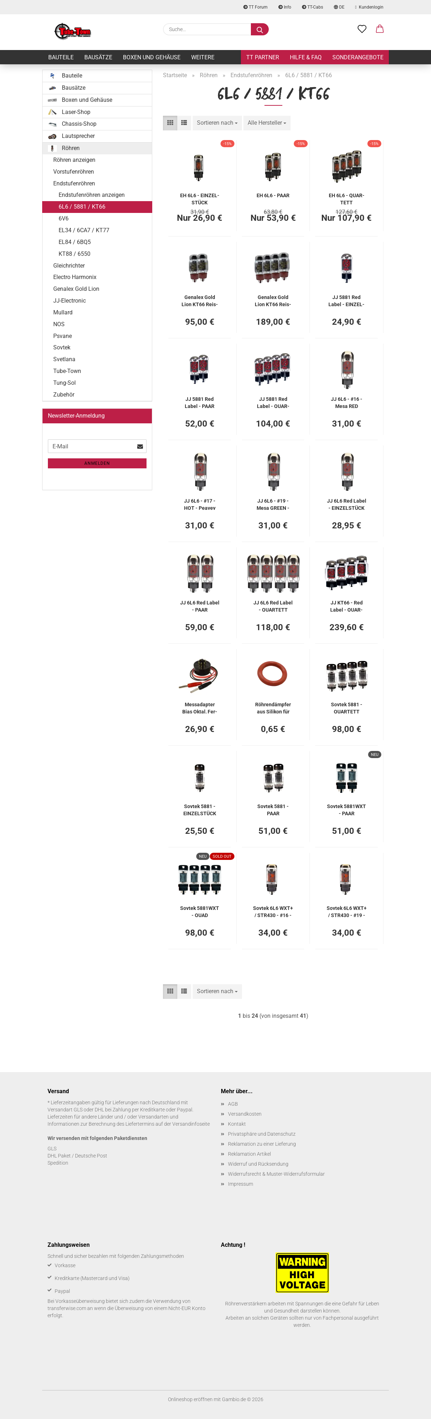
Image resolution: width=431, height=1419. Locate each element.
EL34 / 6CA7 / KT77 (84, 230)
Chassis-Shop (72, 124)
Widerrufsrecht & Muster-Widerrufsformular (276, 1174)
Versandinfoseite (191, 1124)
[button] (380, 29)
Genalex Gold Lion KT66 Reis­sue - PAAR (200, 300)
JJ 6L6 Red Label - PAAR (199, 606)
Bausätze (98, 57)
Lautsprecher (71, 136)
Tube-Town (67, 371)
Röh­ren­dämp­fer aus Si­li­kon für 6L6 (273, 707)
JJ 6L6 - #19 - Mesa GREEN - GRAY (273, 504)
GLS (52, 1148)
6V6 (64, 218)
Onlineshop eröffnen (190, 1399)
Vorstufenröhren (73, 171)
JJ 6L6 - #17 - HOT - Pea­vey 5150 (200, 504)
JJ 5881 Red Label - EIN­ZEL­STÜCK (346, 300)
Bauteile (61, 57)
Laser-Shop (69, 112)
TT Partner (262, 57)
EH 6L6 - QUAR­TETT (347, 198)
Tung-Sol (64, 382)
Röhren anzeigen (74, 159)
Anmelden (97, 463)
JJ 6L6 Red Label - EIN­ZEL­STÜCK (346, 504)
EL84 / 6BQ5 (75, 242)
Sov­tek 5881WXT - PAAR (346, 809)
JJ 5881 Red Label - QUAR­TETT (273, 402)
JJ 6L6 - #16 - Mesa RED (346, 402)
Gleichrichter (69, 265)
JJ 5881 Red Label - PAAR (199, 402)
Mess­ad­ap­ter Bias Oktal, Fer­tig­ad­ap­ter (199, 707)
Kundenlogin (369, 7)
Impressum (240, 1184)
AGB (233, 1104)
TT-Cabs (312, 7)
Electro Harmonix (74, 277)
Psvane (62, 336)
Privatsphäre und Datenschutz (262, 1134)
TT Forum (255, 7)
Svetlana (64, 359)
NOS (59, 324)
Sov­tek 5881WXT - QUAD (199, 911)
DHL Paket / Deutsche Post (77, 1156)
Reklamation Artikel (249, 1154)
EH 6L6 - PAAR (273, 195)
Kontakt (237, 1124)
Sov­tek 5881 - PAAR (273, 809)
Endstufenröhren (74, 183)
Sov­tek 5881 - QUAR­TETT (346, 707)
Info (284, 7)
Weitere (202, 57)
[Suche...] (260, 29)
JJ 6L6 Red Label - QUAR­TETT (273, 606)
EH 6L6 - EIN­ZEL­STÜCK (199, 198)
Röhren (64, 148)
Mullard (63, 312)
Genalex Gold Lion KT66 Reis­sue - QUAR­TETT (273, 300)
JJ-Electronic (69, 300)
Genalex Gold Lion (76, 288)
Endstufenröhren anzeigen (92, 194)
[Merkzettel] (362, 29)
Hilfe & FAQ (306, 57)
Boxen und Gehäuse (151, 57)
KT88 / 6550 (74, 253)
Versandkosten (245, 1114)
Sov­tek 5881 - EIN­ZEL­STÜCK (199, 809)
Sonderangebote (357, 57)
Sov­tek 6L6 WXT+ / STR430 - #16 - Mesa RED (273, 911)
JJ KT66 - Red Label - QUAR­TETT (346, 606)
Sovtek (61, 347)
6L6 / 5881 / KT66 (82, 206)
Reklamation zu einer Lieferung (262, 1144)
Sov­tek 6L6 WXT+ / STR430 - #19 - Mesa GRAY (347, 911)
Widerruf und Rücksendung (258, 1164)
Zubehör (63, 394)
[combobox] (217, 123)
